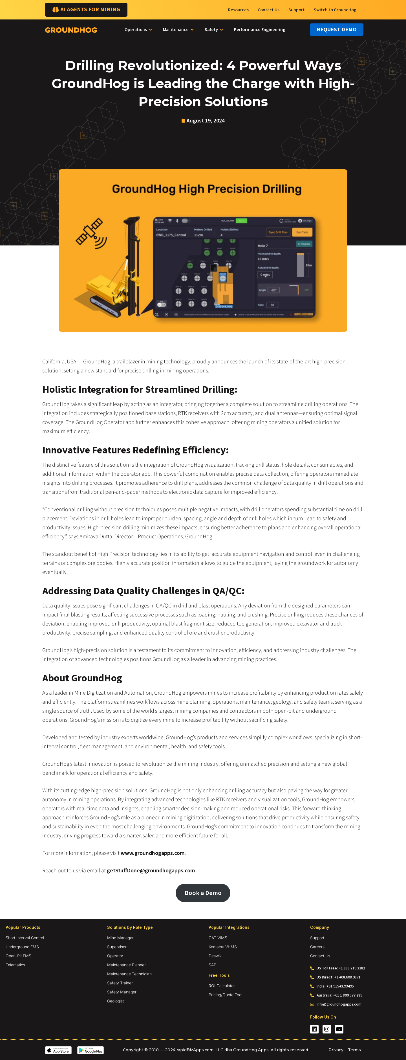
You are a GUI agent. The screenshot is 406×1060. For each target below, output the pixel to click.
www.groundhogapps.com (152, 853)
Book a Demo (203, 892)
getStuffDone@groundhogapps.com (150, 871)
